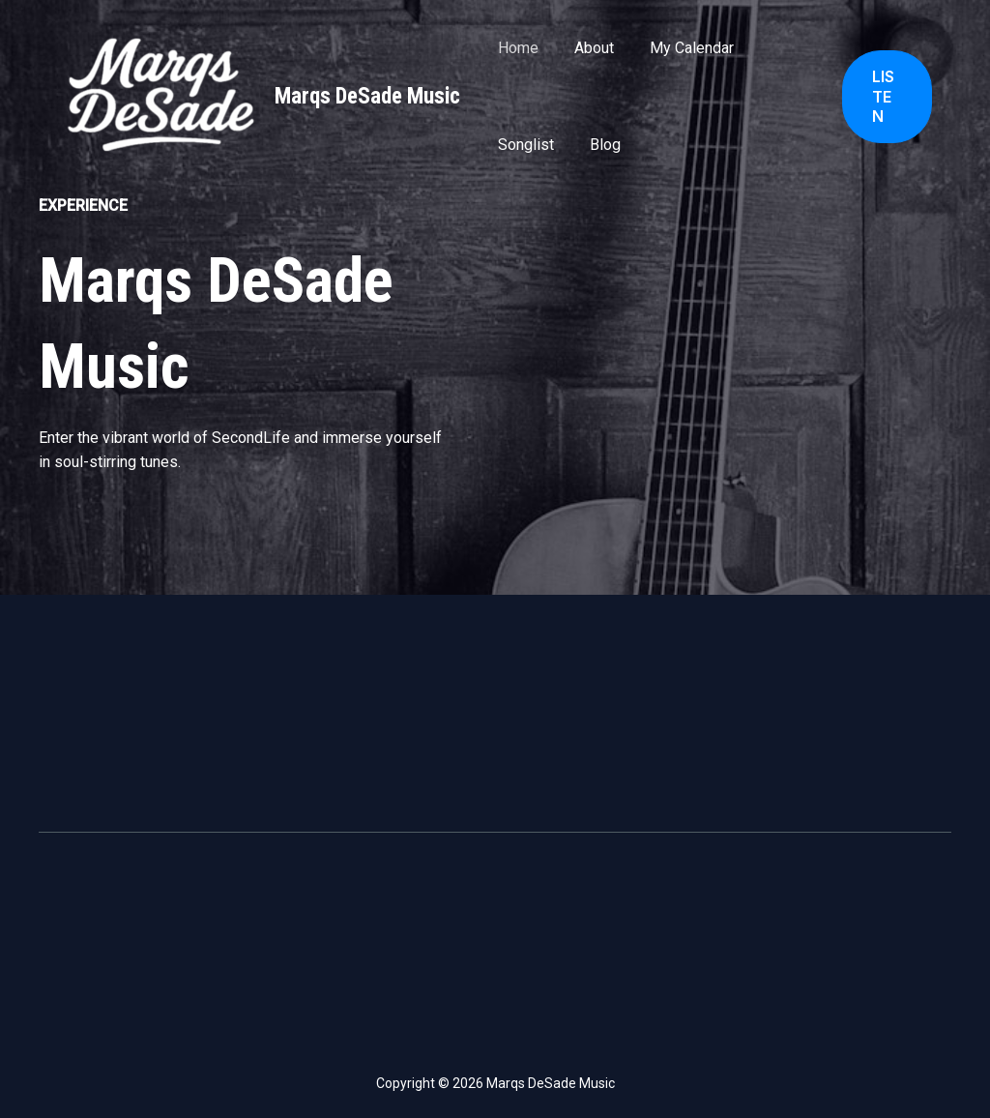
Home (515, 48)
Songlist (523, 144)
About (586, 48)
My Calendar (679, 48)
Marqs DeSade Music (367, 96)
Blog (597, 144)
